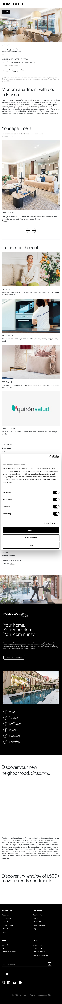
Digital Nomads (39, 925)
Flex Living (37, 922)
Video (24, 71)
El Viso (6, 45)
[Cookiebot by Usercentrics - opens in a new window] (49, 456)
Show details (49, 523)
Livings (35, 918)
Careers (5, 929)
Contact (5, 945)
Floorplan (15, 71)
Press (4, 932)
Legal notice (37, 945)
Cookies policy (39, 952)
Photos (5, 71)
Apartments (37, 915)
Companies (6, 918)
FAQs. (12, 564)
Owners (5, 922)
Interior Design (7, 925)
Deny (31, 545)
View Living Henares (14, 657)
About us (5, 915)
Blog (34, 929)
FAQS (4, 948)
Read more (54, 113)
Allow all (31, 530)
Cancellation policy (9, 952)
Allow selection (31, 538)
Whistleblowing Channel (42, 955)
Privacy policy (38, 948)
